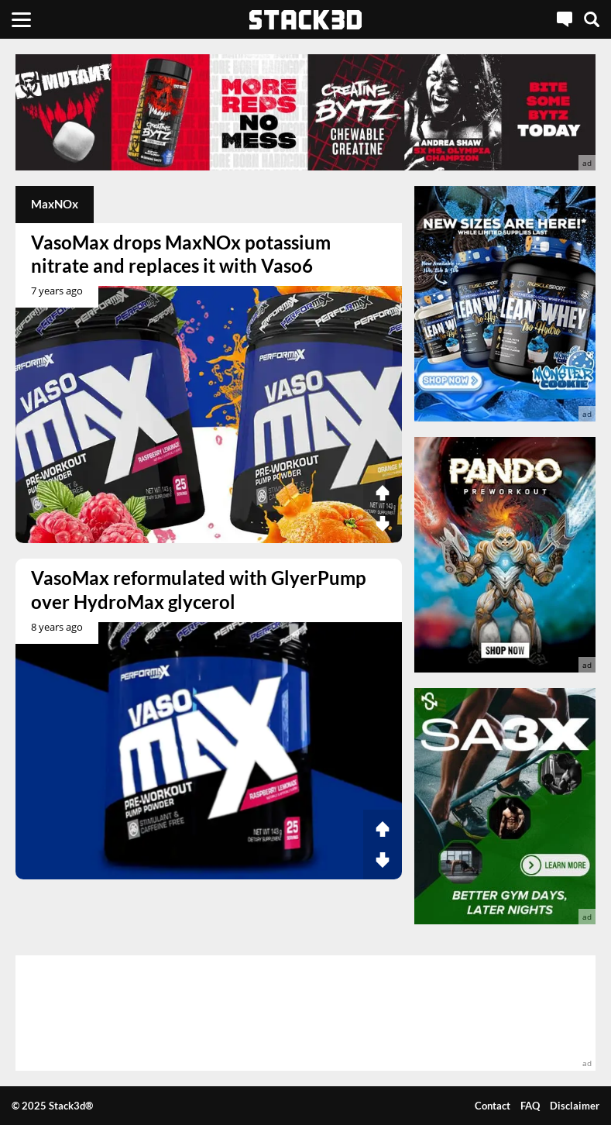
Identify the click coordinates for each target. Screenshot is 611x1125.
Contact (492, 1105)
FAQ (530, 1105)
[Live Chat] (564, 19)
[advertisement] (305, 112)
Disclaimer (574, 1105)
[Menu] (21, 19)
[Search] (591, 19)
